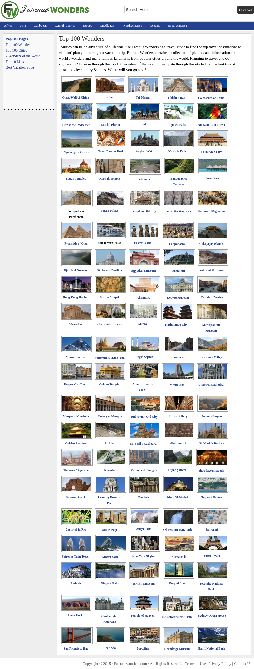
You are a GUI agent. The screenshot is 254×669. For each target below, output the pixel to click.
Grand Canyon (212, 416)
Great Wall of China (75, 97)
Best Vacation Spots (20, 67)
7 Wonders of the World (23, 56)
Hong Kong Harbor (76, 297)
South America (177, 25)
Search (245, 10)
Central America (65, 25)
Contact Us (242, 663)
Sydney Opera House (212, 615)
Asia (23, 25)
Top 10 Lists (15, 62)
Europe (87, 25)
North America (132, 25)
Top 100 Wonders (18, 45)
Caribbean (40, 25)
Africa (8, 25)
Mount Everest (76, 357)
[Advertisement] (28, 92)
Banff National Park (211, 648)
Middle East (107, 25)
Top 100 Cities (16, 50)
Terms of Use (195, 663)
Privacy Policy (220, 663)
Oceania (155, 25)
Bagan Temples (76, 178)
